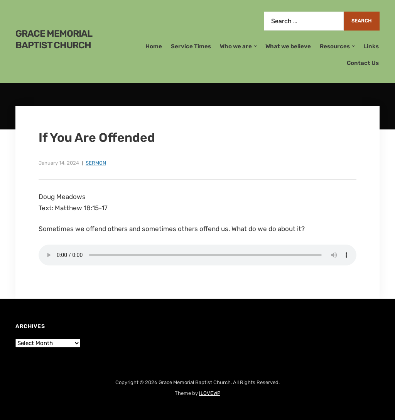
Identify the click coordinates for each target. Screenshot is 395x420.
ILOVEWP (209, 393)
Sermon (96, 163)
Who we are (236, 46)
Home (153, 46)
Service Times (191, 46)
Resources (335, 46)
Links (371, 46)
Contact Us (363, 63)
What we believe (288, 46)
